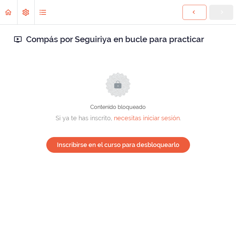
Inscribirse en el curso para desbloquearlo (118, 144)
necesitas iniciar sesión (147, 118)
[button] (8, 12)
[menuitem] (25, 12)
